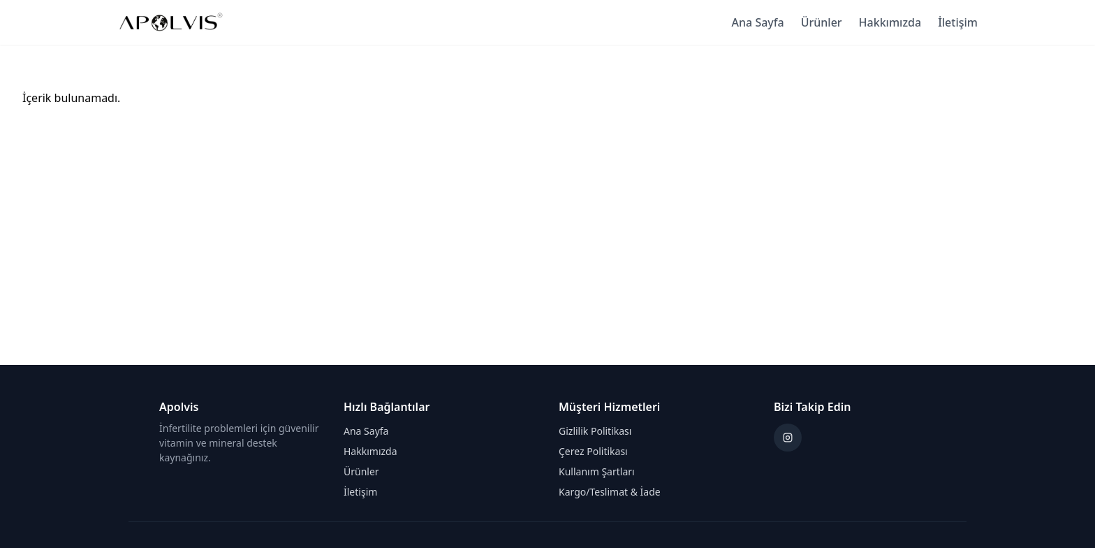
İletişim (958, 22)
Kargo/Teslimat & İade (610, 491)
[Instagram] (788, 438)
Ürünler (821, 22)
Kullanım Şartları (597, 471)
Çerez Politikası (593, 451)
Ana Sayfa (758, 22)
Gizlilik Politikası (595, 431)
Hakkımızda (890, 22)
